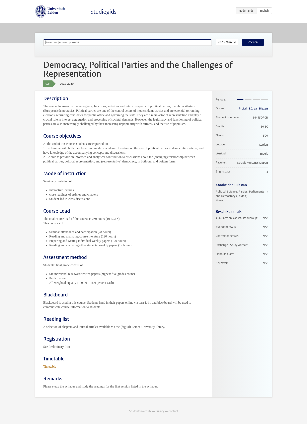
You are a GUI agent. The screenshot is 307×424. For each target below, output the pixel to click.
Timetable (49, 366)
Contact (173, 411)
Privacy (160, 411)
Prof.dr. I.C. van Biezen (253, 109)
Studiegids (103, 11)
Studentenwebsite (140, 411)
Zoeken (253, 42)
